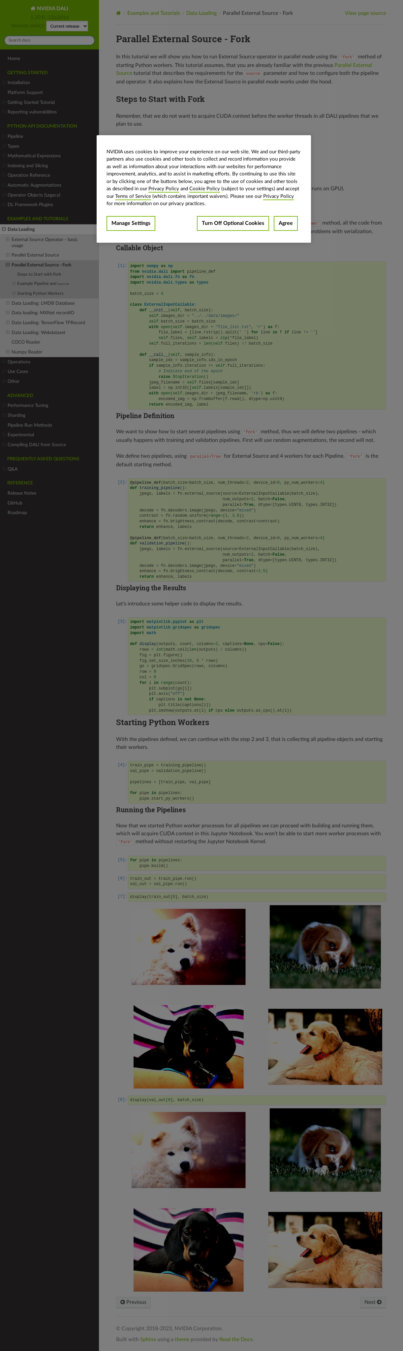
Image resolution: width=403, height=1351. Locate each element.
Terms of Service (133, 196)
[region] (204, 189)
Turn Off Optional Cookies (233, 223)
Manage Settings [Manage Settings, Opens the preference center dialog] (130, 223)
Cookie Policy (204, 188)
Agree (286, 223)
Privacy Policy (163, 188)
